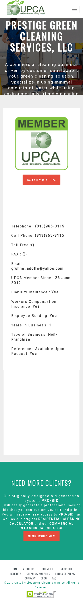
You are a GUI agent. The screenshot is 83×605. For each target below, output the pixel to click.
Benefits (16, 573)
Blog (44, 578)
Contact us (48, 569)
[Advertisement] (41, 412)
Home (14, 569)
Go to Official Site (41, 179)
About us (29, 569)
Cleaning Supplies (39, 573)
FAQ (54, 578)
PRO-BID (50, 501)
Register (66, 569)
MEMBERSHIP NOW (41, 536)
